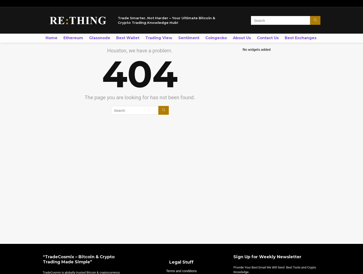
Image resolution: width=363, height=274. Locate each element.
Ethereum (73, 38)
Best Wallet (127, 38)
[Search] (315, 20)
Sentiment (188, 38)
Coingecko (216, 38)
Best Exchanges (300, 38)
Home (51, 38)
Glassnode (99, 38)
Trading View (158, 38)
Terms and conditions (181, 271)
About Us (242, 38)
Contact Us (268, 38)
